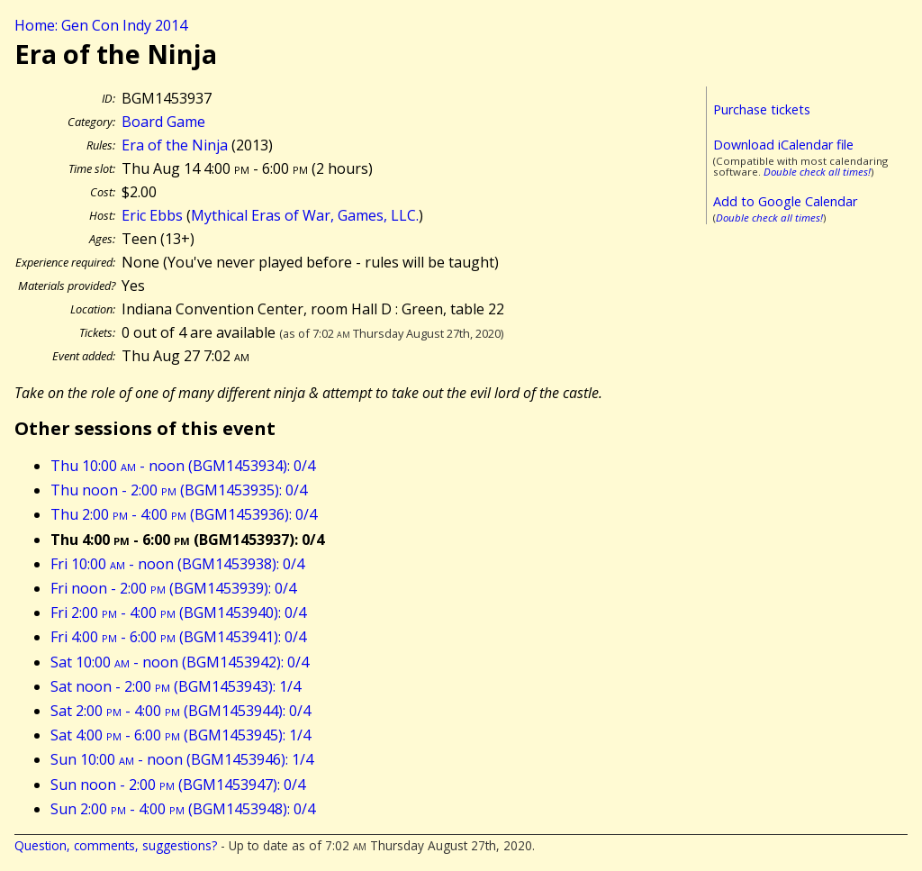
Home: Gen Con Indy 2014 (100, 25)
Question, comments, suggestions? (115, 845)
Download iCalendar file (783, 144)
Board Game (163, 122)
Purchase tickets (761, 109)
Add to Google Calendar (785, 201)
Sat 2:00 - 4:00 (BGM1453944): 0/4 (180, 711)
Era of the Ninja (175, 145)
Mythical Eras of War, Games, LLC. (305, 215)
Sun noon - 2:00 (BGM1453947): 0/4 (177, 784)
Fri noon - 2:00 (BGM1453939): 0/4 (173, 588)
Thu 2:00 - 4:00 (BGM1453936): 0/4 (183, 514)
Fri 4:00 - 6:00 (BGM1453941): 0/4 (178, 637)
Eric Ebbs (152, 215)
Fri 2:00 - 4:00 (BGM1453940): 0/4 (178, 612)
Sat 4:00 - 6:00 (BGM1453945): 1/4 (180, 735)
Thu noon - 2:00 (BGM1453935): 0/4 (178, 490)
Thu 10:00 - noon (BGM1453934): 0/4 (182, 466)
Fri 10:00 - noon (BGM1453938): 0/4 (177, 564)
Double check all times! (817, 171)
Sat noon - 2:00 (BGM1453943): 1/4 (175, 686)
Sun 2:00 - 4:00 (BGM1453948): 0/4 (182, 809)
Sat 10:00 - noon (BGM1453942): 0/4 (179, 662)
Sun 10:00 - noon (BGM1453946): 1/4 (181, 759)
